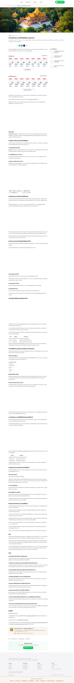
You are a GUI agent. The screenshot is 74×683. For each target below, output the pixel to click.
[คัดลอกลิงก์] (26, 46)
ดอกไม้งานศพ (27, 2)
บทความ (41, 2)
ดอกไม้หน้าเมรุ (10, 667)
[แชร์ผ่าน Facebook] (22, 46)
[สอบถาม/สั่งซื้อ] (60, 2)
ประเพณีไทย (22, 324)
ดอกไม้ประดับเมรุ (39, 667)
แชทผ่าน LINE (20, 672)
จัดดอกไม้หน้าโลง (25, 668)
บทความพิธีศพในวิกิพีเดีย (29, 615)
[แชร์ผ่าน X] (24, 46)
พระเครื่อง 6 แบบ (25, 451)
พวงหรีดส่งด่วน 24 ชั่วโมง (50, 680)
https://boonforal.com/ (13, 613)
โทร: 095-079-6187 (54, 664)
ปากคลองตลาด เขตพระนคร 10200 (56, 668)
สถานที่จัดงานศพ (32, 99)
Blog (12, 5)
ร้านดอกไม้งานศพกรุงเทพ (59, 680)
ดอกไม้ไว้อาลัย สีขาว (39, 668)
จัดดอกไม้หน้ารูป (25, 667)
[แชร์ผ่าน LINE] (19, 46)
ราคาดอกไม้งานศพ (43, 680)
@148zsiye (21, 633)
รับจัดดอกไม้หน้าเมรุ (31, 680)
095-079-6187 (27, 633)
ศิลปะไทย (39, 204)
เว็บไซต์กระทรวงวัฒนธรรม (24, 620)
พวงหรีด (34, 2)
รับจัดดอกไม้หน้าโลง (24, 680)
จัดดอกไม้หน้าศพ (25, 664)
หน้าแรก (21, 2)
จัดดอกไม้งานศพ (17, 680)
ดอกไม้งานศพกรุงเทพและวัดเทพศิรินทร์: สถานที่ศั (19, 624)
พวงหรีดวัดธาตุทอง (39, 664)
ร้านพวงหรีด (37, 680)
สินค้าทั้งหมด (10, 668)
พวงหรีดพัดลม (39, 666)
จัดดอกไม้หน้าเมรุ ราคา (26, 666)
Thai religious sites (21, 638)
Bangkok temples (14, 638)
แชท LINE (53, 666)
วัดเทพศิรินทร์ (27, 638)
